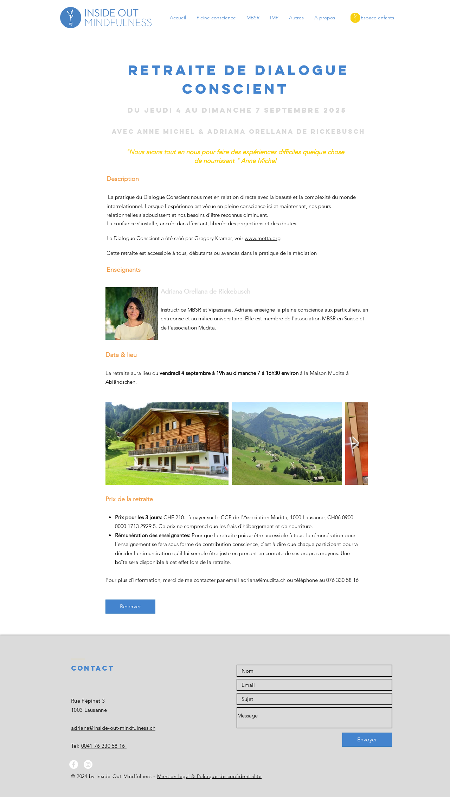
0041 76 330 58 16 (104, 745)
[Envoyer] (367, 740)
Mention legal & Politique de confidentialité (209, 776)
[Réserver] (130, 607)
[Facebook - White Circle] (73, 764)
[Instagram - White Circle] (88, 764)
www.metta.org (263, 238)
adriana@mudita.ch (262, 580)
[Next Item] (356, 443)
